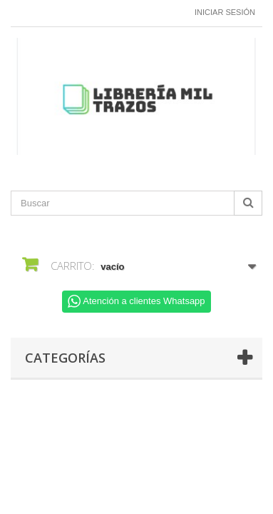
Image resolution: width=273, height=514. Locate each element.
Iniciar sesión (225, 12)
